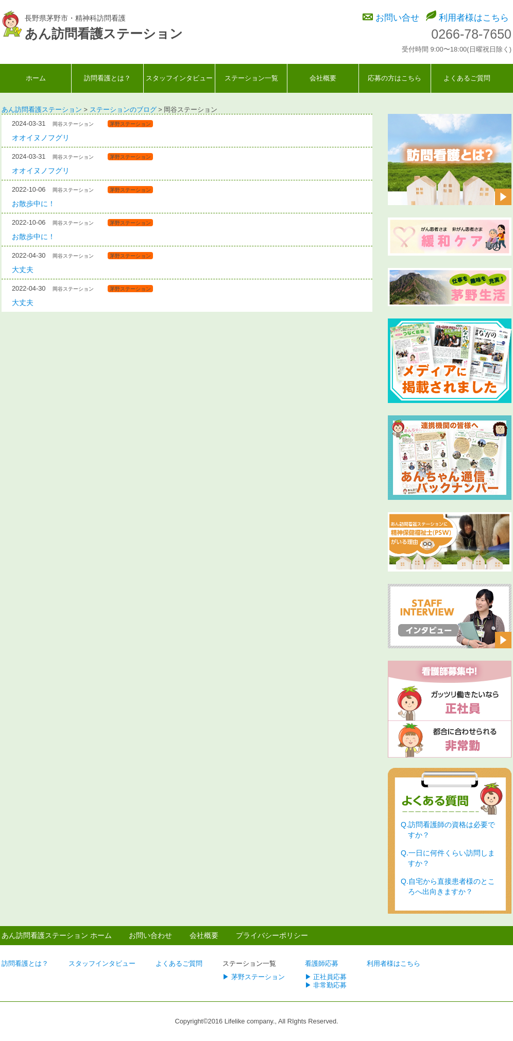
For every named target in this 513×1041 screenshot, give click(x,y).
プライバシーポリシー (272, 935)
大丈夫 (22, 269)
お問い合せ (397, 18)
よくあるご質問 (466, 78)
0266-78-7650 (471, 34)
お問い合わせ (150, 935)
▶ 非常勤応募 (326, 985)
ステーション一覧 (251, 78)
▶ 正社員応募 (326, 977)
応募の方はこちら (394, 78)
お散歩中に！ (33, 203)
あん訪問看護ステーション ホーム (57, 935)
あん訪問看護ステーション (104, 33)
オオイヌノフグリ (41, 137)
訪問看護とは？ (107, 78)
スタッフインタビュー (179, 78)
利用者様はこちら (474, 18)
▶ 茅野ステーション (254, 977)
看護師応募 (321, 963)
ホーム (36, 78)
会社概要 (323, 78)
